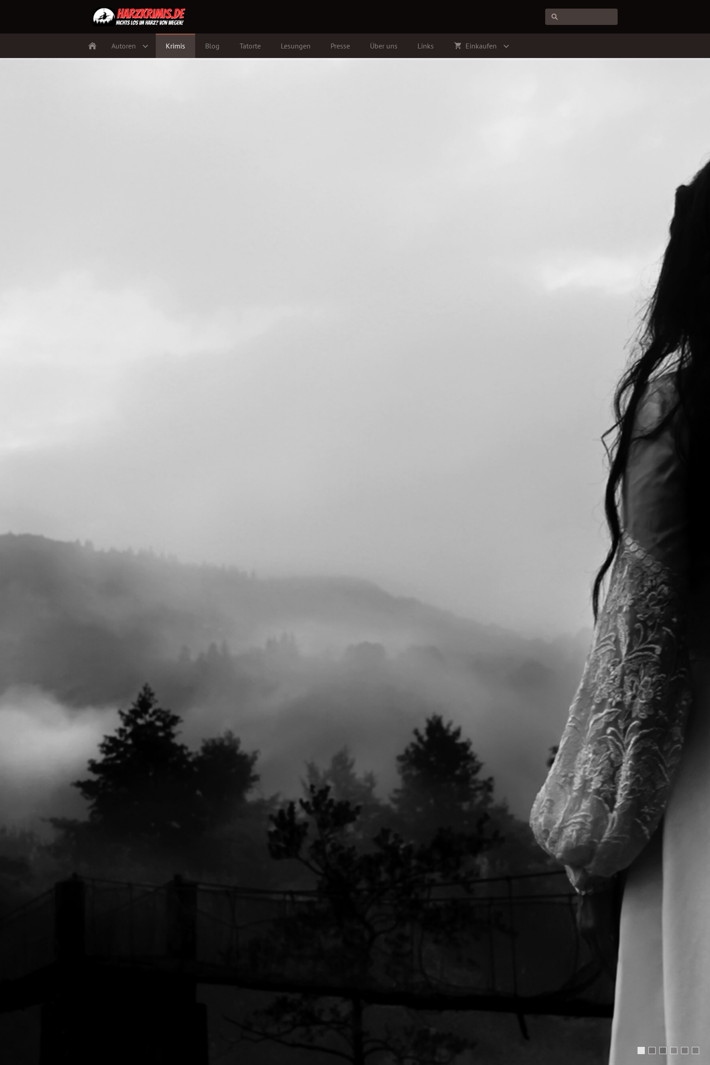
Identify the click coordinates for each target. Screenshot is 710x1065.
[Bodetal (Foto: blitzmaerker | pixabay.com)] (662, 1050)
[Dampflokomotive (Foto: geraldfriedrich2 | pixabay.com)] (684, 1050)
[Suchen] (581, 17)
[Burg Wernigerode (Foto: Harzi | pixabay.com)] (673, 1050)
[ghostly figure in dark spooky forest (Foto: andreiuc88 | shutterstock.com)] (652, 1050)
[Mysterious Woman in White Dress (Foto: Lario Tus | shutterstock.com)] (641, 1050)
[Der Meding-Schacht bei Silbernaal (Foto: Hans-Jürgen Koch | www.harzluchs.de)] (695, 1050)
